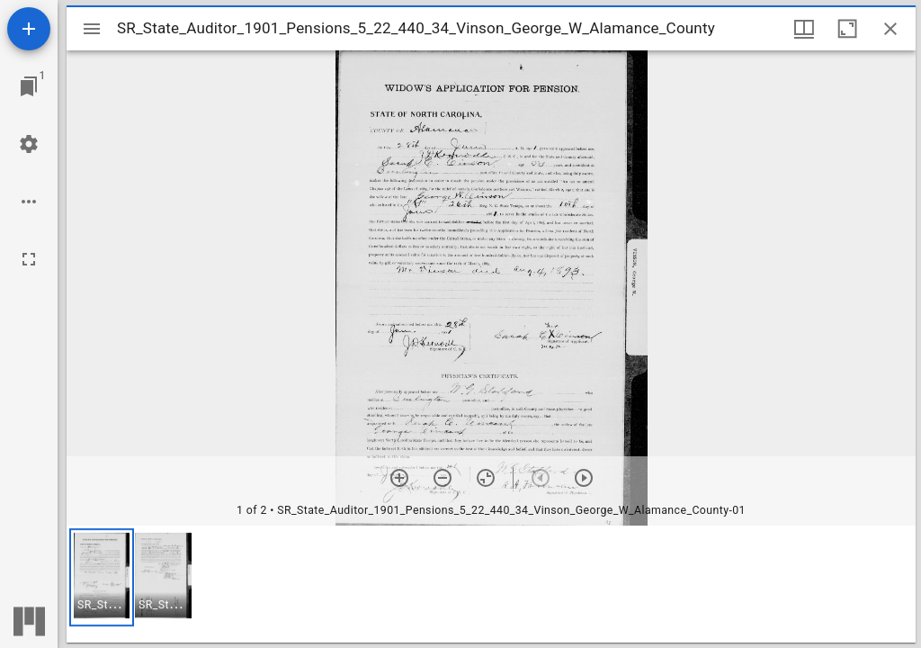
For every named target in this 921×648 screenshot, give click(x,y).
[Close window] (890, 28)
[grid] (491, 584)
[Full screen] (28, 259)
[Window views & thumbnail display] (804, 28)
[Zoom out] (442, 478)
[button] (102, 577)
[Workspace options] (28, 201)
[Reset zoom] (485, 478)
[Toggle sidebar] (91, 28)
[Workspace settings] (28, 144)
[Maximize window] (847, 28)
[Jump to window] (28, 86)
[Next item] (583, 478)
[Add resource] (28, 28)
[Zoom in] (399, 478)
